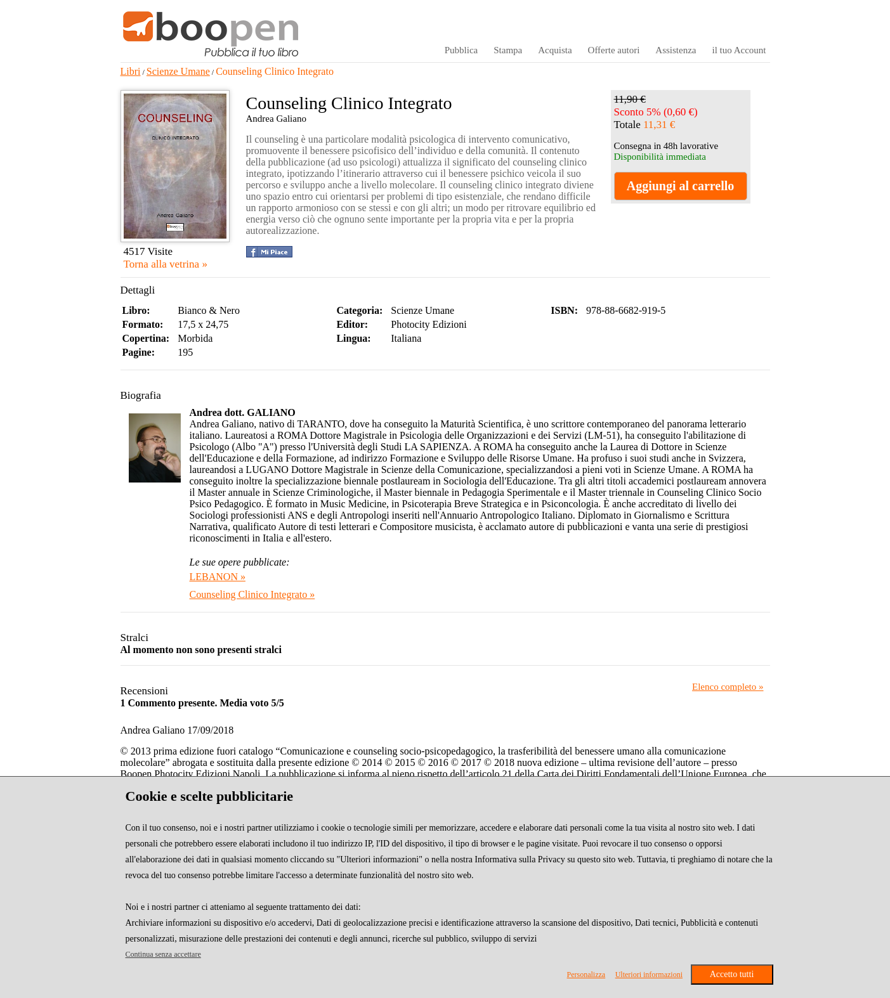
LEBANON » (217, 576)
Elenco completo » (727, 687)
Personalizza (586, 974)
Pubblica (461, 50)
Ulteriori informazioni (649, 974)
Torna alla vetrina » (165, 264)
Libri (131, 71)
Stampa (508, 50)
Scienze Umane (178, 71)
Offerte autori (614, 50)
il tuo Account (739, 50)
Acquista (555, 50)
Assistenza (675, 50)
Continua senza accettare (163, 954)
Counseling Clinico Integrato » (252, 594)
